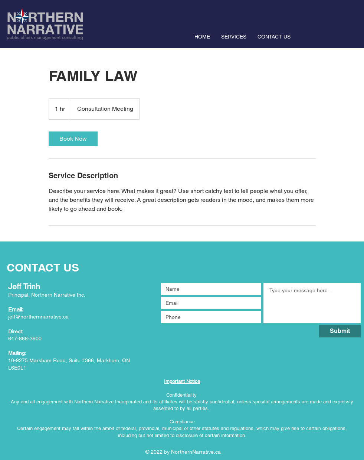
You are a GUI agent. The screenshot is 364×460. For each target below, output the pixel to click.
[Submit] (340, 331)
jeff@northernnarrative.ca (38, 317)
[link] (73, 138)
